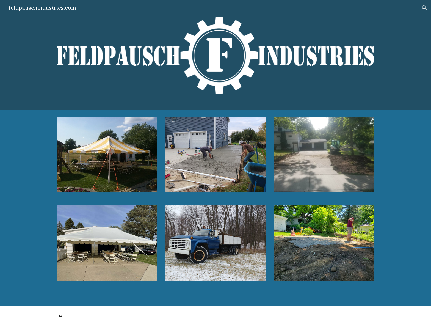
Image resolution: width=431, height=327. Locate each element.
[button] (424, 7)
